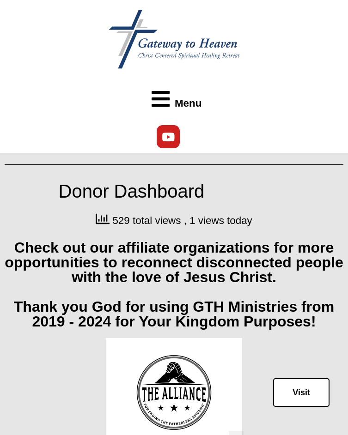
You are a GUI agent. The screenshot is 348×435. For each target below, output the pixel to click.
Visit (301, 392)
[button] (174, 99)
